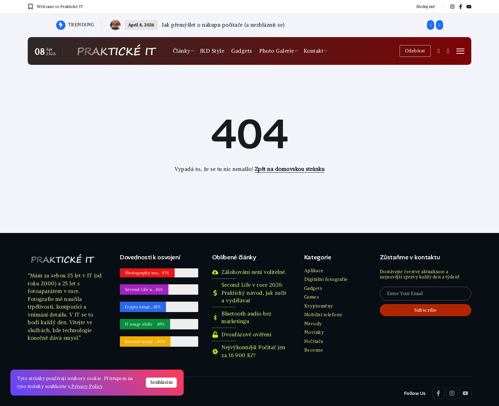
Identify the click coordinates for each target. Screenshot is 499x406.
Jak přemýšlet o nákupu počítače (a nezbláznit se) (223, 24)
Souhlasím (161, 382)
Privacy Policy (86, 386)
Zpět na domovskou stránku (290, 169)
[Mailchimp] (425, 310)
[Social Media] (452, 6)
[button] (430, 25)
